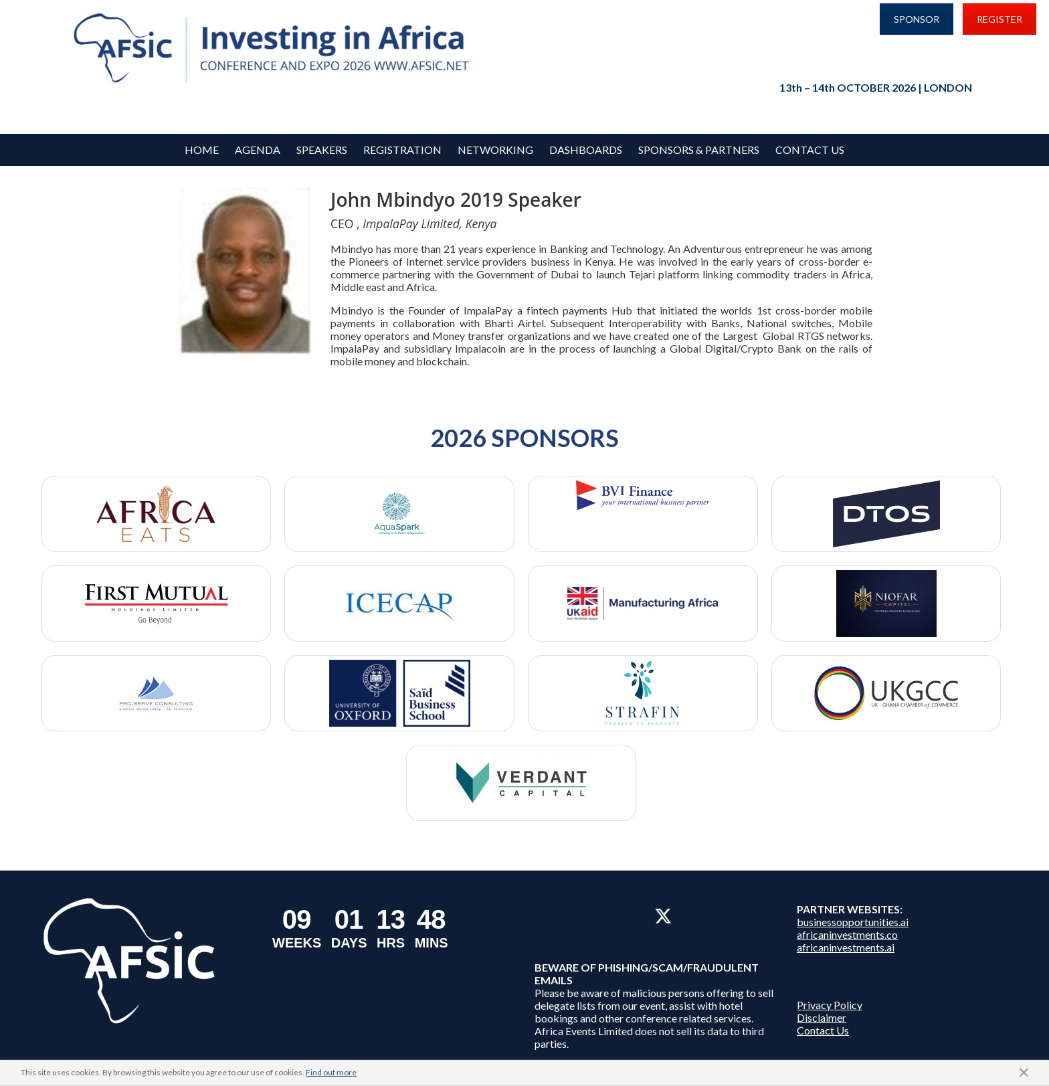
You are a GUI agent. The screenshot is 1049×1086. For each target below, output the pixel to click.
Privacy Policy (829, 1004)
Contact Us (809, 149)
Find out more (331, 1072)
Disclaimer (821, 1017)
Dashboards (585, 149)
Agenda (257, 149)
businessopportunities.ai (853, 921)
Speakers (321, 149)
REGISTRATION (402, 149)
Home (202, 149)
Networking (495, 149)
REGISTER (999, 19)
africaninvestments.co (847, 934)
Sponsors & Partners (698, 149)
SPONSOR (916, 19)
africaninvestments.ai (845, 947)
